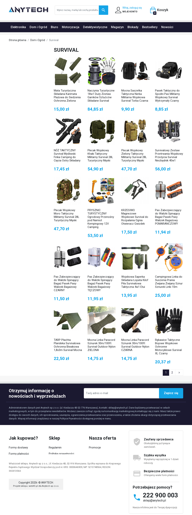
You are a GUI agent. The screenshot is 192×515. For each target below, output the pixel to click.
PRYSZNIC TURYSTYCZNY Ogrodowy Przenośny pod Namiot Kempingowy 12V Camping (101, 218)
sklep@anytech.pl (154, 500)
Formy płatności (19, 453)
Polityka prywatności (61, 453)
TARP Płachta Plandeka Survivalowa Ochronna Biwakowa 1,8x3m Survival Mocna (68, 345)
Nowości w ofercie (100, 453)
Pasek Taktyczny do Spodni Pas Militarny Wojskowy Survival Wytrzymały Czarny (167, 95)
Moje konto (16, 466)
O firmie (53, 459)
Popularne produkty (101, 459)
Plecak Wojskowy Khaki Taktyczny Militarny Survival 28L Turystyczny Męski (100, 155)
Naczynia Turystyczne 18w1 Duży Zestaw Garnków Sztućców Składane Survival (101, 95)
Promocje (95, 447)
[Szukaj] (81, 10)
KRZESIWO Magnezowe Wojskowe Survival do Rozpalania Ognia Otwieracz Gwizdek (134, 216)
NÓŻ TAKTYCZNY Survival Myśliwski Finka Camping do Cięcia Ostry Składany (67, 155)
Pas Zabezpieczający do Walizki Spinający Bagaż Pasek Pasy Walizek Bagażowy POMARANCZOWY (168, 216)
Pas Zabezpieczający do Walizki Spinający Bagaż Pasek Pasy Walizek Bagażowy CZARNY (67, 283)
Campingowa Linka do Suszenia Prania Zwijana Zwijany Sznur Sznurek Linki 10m (169, 282)
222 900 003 (160, 495)
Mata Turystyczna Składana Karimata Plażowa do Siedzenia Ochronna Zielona (67, 95)
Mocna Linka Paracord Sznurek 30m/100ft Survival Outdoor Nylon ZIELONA (102, 345)
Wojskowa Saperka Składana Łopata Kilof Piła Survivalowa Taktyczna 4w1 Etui (134, 282)
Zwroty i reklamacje (21, 459)
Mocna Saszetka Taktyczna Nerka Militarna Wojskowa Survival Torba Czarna (134, 95)
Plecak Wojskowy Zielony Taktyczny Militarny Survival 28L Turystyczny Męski (134, 155)
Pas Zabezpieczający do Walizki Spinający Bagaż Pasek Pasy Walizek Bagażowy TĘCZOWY (101, 283)
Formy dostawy (18, 447)
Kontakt (93, 466)
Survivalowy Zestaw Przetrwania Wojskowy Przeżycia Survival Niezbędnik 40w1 (169, 155)
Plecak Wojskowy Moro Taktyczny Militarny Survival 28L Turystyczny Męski (66, 215)
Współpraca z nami (61, 466)
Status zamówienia (21, 472)
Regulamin (55, 447)
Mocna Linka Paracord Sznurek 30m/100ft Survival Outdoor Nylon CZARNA (135, 345)
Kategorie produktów (61, 472)
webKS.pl (33, 505)
